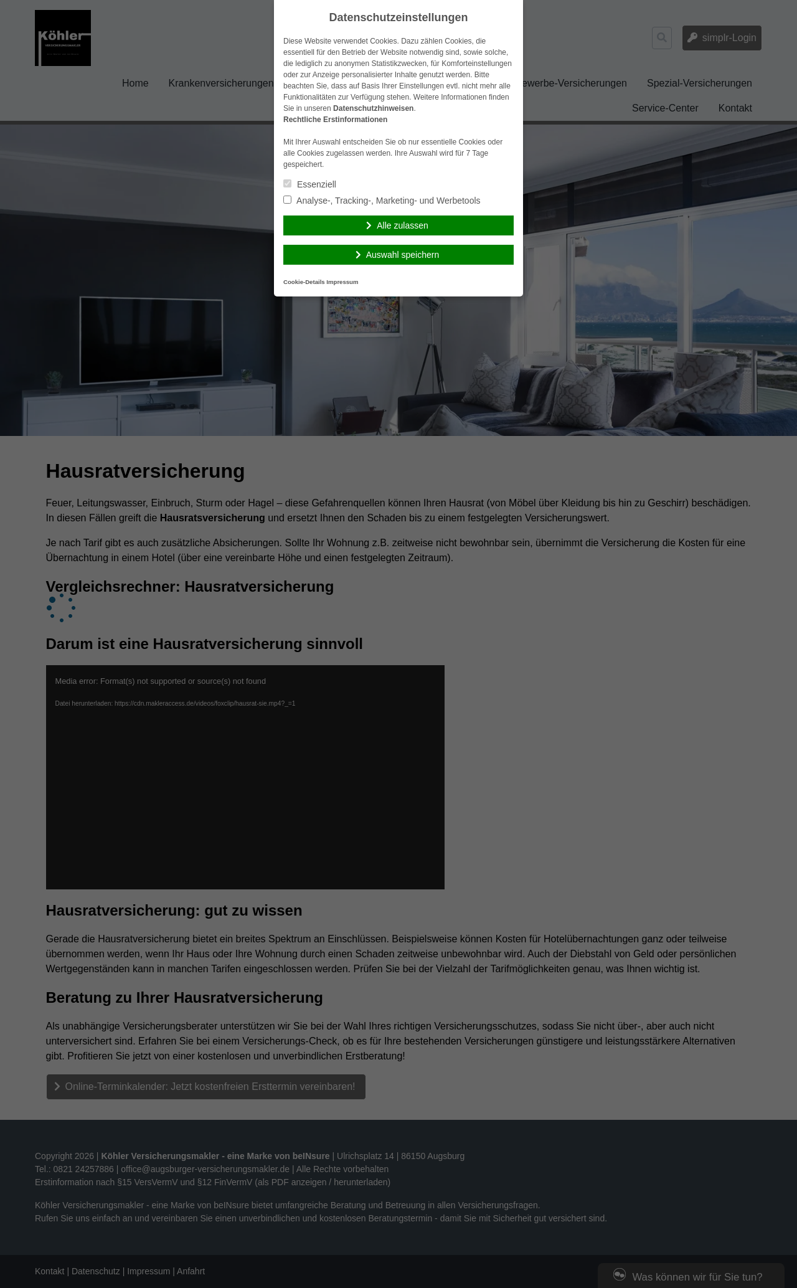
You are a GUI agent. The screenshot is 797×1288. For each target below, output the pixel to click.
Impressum (342, 281)
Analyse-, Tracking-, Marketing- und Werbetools (382, 201)
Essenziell (309, 184)
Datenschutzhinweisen (373, 108)
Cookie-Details (304, 281)
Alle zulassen (402, 225)
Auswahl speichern (403, 255)
